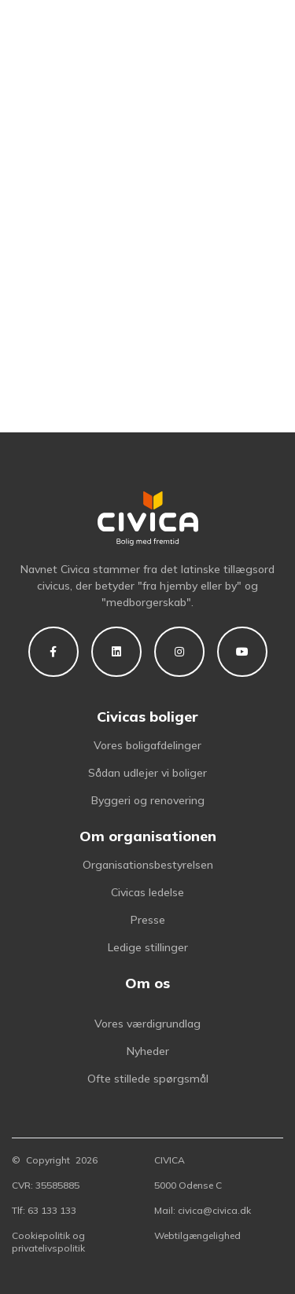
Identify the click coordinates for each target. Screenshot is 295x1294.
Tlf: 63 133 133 (44, 1210)
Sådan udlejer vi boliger (147, 773)
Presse (148, 920)
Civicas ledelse (147, 892)
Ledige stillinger (148, 947)
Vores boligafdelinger (147, 745)
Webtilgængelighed (197, 1235)
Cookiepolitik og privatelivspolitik (48, 1242)
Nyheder (148, 1051)
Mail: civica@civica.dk (202, 1210)
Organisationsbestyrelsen (148, 865)
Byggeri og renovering (148, 800)
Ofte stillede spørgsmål (147, 1079)
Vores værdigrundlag (147, 1023)
